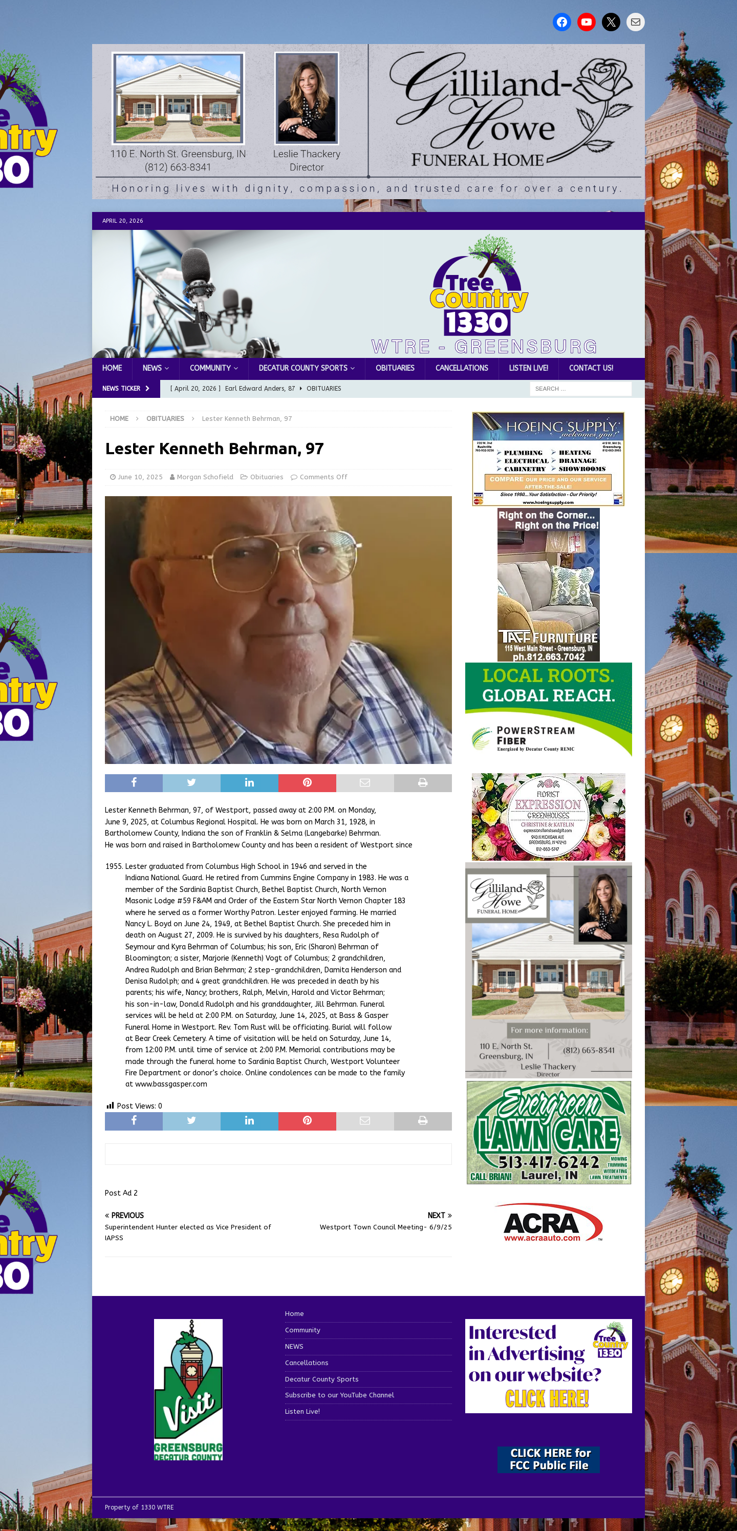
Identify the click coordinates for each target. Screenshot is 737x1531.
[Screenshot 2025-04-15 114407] (548, 1180)
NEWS (152, 368)
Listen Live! (528, 368)
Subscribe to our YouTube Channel (339, 1395)
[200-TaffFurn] (548, 655)
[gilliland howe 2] (368, 193)
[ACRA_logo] (548, 1236)
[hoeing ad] (548, 501)
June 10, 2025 (140, 477)
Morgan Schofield (205, 477)
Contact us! (591, 368)
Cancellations (462, 368)
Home (112, 368)
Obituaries (395, 368)
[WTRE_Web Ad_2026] (548, 752)
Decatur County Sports (303, 368)
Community (210, 368)
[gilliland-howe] (548, 1072)
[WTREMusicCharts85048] (548, 854)
